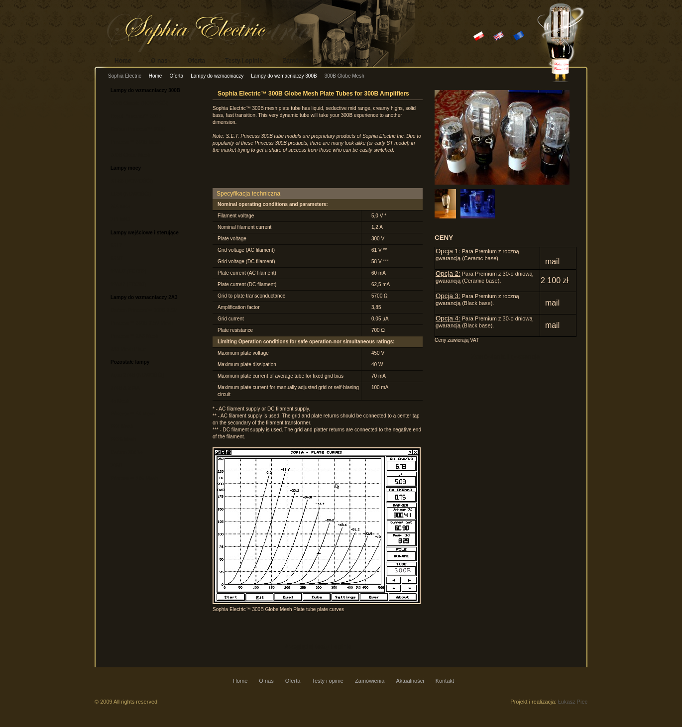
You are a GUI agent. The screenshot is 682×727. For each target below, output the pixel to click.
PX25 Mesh (123, 439)
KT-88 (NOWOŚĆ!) (132, 181)
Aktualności (354, 60)
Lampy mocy (126, 168)
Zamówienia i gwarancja (505, 356)
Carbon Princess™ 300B (138, 129)
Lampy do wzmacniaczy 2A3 (144, 297)
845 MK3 (120, 206)
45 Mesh (120, 401)
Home (122, 60)
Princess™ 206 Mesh (134, 478)
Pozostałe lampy (130, 362)
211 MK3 (120, 219)
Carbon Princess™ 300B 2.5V (144, 310)
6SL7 (116, 245)
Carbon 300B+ (127, 452)
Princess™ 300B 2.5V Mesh (142, 323)
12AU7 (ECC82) (128, 271)
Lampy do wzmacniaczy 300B (284, 76)
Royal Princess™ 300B (136, 116)
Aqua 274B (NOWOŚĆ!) (137, 375)
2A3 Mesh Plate (128, 349)
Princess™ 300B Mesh (136, 142)
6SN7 (117, 258)
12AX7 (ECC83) (128, 284)
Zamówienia (300, 60)
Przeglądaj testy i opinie (318, 646)
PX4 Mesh (122, 426)
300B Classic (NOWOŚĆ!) (140, 103)
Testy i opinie (244, 60)
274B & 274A (125, 388)
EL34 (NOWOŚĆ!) (131, 194)
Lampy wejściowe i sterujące (145, 232)
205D (116, 465)
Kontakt (402, 60)
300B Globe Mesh (130, 155)
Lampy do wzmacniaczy (217, 76)
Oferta (196, 60)
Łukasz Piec (572, 702)
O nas (159, 60)
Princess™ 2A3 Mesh (134, 336)
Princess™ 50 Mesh (133, 413)
